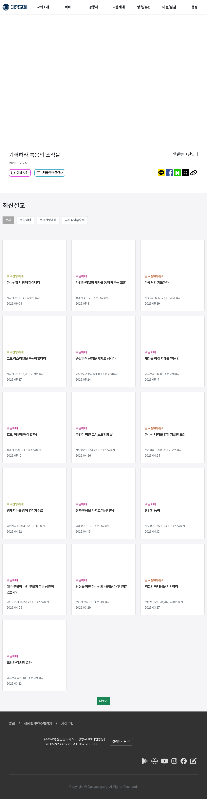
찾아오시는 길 (121, 741)
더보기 (103, 701)
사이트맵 (67, 724)
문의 (12, 724)
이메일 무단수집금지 (38, 724)
